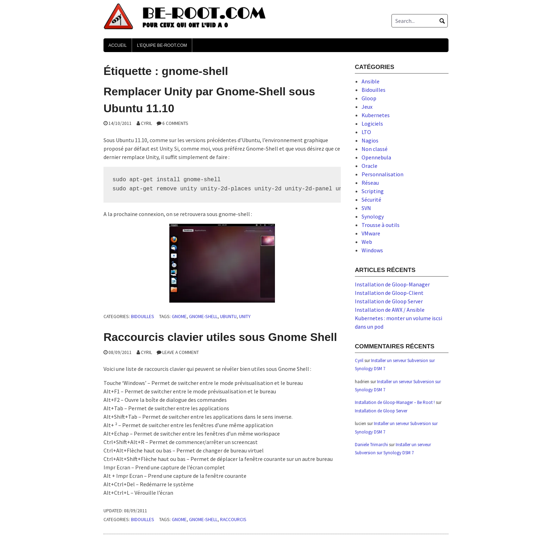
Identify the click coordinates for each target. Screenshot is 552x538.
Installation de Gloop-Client (389, 292)
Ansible (371, 81)
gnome (179, 316)
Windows (372, 250)
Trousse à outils (381, 224)
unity (245, 316)
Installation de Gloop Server (389, 301)
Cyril (146, 123)
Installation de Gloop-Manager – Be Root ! (395, 402)
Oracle (369, 165)
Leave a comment (180, 352)
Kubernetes (376, 115)
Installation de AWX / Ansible (390, 309)
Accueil (117, 45)
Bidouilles (142, 316)
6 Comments (175, 123)
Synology (373, 216)
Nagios (370, 140)
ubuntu (228, 316)
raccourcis (233, 520)
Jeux (367, 106)
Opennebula (376, 157)
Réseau (370, 182)
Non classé (375, 148)
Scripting (373, 191)
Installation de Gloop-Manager (392, 284)
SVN (366, 207)
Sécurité (371, 199)
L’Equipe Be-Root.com (162, 45)
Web (367, 241)
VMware (371, 233)
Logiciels (372, 123)
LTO (366, 131)
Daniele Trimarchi (371, 445)
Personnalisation (382, 174)
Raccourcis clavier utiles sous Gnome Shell (220, 337)
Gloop (369, 98)
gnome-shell (203, 316)
